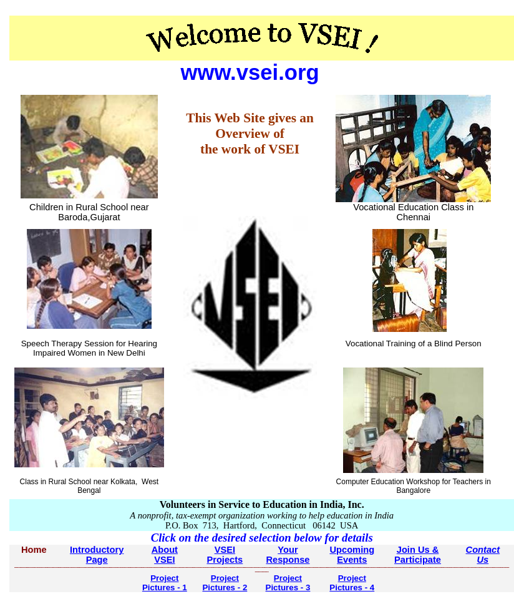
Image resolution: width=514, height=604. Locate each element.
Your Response (287, 555)
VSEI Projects (224, 555)
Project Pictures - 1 (164, 582)
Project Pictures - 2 (224, 582)
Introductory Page (97, 555)
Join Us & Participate (417, 555)
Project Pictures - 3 (288, 582)
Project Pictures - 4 (351, 582)
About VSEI (165, 555)
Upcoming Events (351, 555)
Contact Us (483, 555)
